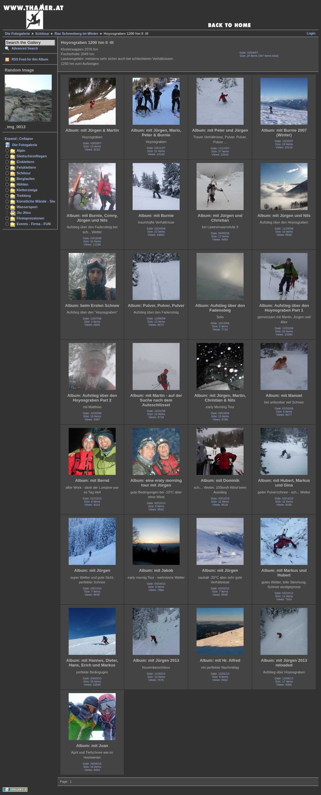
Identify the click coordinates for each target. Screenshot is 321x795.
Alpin (21, 150)
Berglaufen (26, 179)
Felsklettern (26, 167)
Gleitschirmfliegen (32, 156)
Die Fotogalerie (17, 33)
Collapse (26, 138)
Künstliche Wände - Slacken (40, 201)
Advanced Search (25, 48)
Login (311, 33)
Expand (11, 138)
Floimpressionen (30, 218)
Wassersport (27, 207)
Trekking (24, 195)
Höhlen (22, 184)
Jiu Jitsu (24, 212)
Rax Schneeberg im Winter (76, 33)
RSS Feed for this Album (30, 59)
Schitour (42, 33)
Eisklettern (25, 162)
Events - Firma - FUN (33, 224)
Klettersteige (27, 190)
